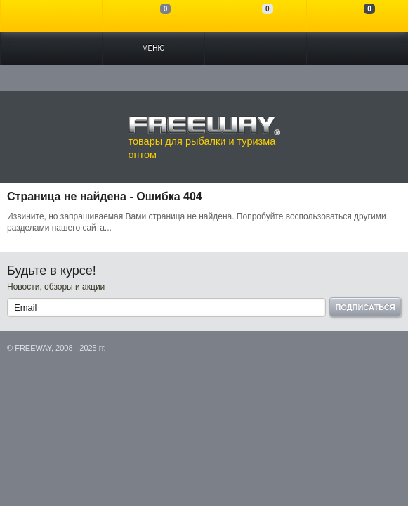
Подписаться (365, 307)
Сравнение (153, 16)
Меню (153, 48)
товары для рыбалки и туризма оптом (204, 137)
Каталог (51, 48)
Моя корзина (357, 16)
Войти (51, 16)
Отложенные (254, 16)
